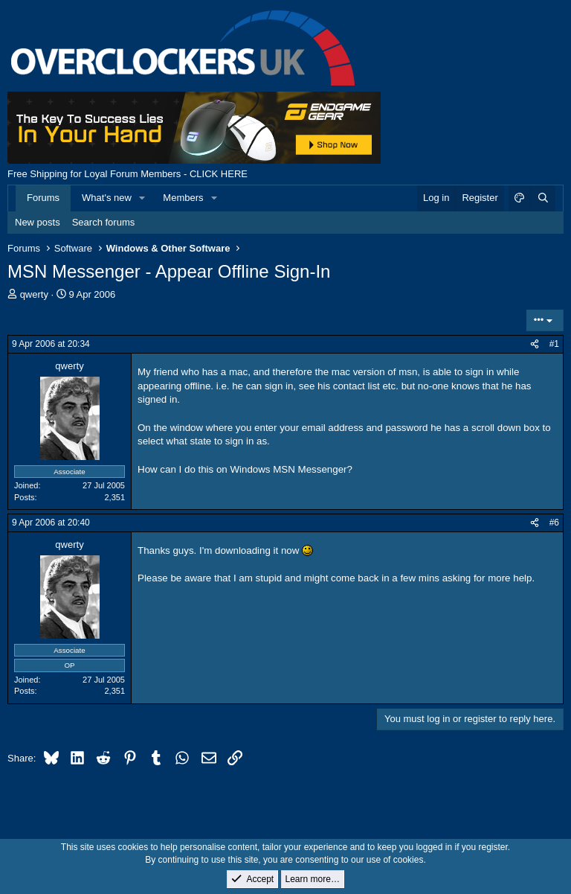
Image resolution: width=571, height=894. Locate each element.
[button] (142, 198)
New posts (37, 222)
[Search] (542, 198)
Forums (43, 197)
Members (183, 197)
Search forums (103, 222)
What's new (107, 197)
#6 (554, 522)
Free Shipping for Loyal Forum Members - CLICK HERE (127, 173)
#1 (554, 344)
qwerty (34, 294)
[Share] (534, 344)
